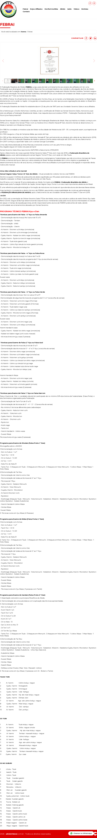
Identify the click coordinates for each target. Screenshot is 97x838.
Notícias (84, 9)
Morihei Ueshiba (51, 9)
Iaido (69, 9)
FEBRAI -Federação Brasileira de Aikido (70, 182)
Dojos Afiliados (36, 9)
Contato (26, 12)
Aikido (62, 9)
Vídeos (76, 9)
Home (23, 32)
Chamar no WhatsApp (81, 833)
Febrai (25, 9)
